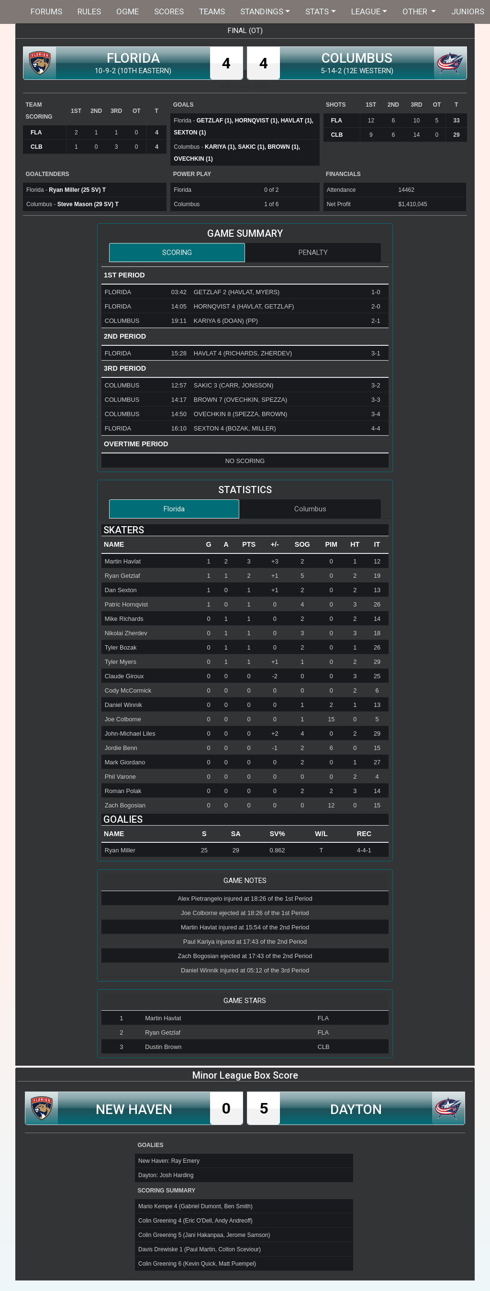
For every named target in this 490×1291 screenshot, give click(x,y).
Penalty (313, 252)
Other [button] (415, 11)
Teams (212, 11)
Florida (174, 509)
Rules (89, 11)
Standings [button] (261, 11)
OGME (127, 11)
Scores (169, 11)
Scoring (177, 252)
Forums (46, 11)
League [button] (365, 11)
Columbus (310, 509)
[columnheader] (150, 544)
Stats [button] (317, 11)
